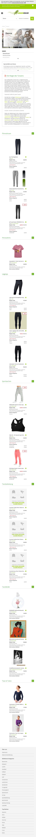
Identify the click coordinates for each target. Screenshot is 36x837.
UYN (12, 299)
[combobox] (9, 18)
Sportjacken (5, 784)
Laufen (3, 766)
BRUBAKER (13, 611)
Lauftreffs (4, 805)
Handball (4, 769)
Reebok (3, 827)
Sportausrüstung (6, 803)
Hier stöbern (33, 133)
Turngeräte (4, 787)
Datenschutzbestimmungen (18, 2)
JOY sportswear (14, 223)
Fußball (4, 772)
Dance (7, 26)
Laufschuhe (4, 782)
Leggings (12, 101)
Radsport (4, 764)
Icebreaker (13, 332)
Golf (3, 777)
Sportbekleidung (6, 797)
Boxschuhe (4, 761)
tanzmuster (14, 706)
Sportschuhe (5, 792)
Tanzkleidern (19, 102)
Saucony (4, 820)
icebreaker (13, 365)
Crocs (3, 830)
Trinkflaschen (16, 120)
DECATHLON (5, 800)
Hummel (13, 509)
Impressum (4, 752)
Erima (12, 190)
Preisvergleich (5, 790)
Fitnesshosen (20, 101)
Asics (3, 814)
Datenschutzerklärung (7, 755)
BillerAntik (13, 640)
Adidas (3, 817)
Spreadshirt (14, 262)
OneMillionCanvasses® (16, 669)
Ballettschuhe (8, 117)
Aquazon (4, 812)
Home (3, 26)
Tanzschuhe (7, 116)
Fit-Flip (3, 795)
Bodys (6, 101)
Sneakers (27, 117)
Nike (12, 436)
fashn (3, 833)
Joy (12, 158)
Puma (3, 822)
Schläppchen (16, 117)
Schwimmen (5, 779)
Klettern (4, 774)
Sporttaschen (8, 120)
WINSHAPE (13, 406)
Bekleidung (18, 97)
